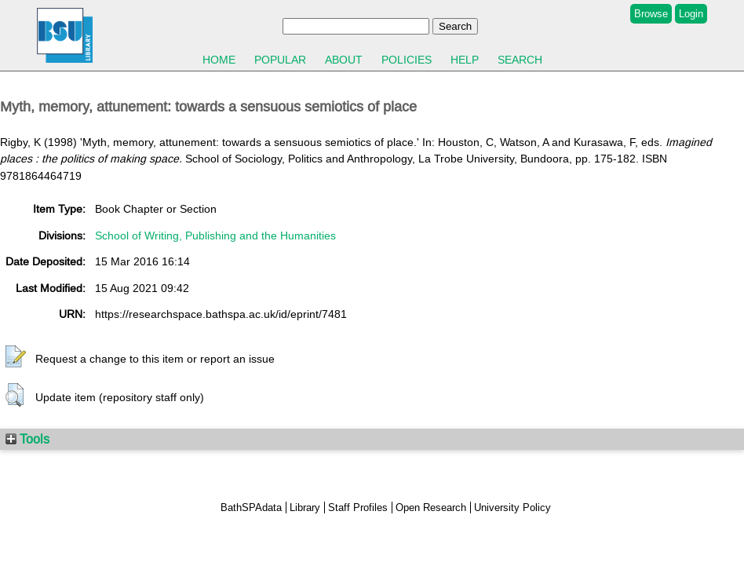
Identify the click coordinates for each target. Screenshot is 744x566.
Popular (280, 59)
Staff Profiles (358, 507)
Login (691, 14)
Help (464, 59)
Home (218, 59)
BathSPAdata (251, 507)
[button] (15, 357)
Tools (27, 439)
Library (305, 507)
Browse (651, 14)
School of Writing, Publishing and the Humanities (215, 235)
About (344, 59)
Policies (406, 59)
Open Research (431, 507)
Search (520, 59)
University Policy (512, 507)
